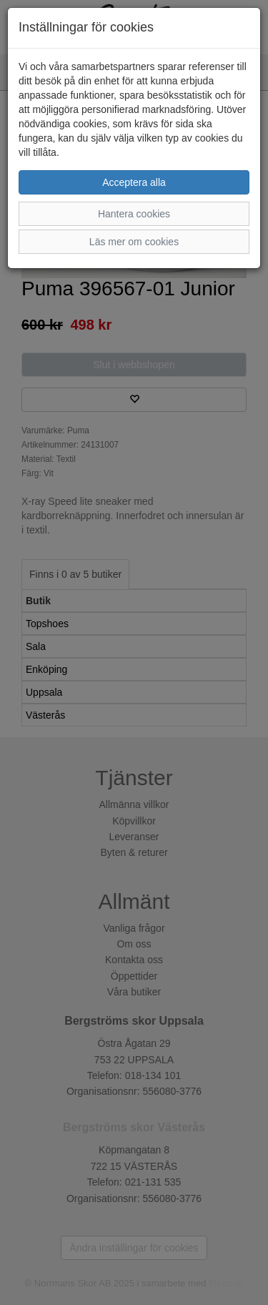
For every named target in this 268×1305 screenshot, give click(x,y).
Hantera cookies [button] (134, 214)
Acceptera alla (134, 182)
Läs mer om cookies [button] (134, 241)
